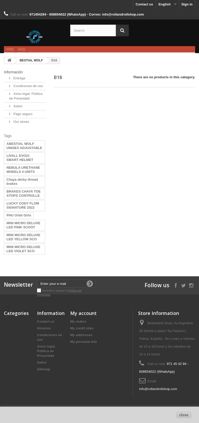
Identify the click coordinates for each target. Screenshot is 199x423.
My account (83, 313)
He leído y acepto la (55, 290)
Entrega (18, 78)
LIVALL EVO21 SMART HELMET (19, 158)
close (183, 415)
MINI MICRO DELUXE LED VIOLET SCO (23, 249)
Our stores (20, 122)
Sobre (17, 106)
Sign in (187, 4)
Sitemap (43, 369)
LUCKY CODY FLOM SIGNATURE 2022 (22, 205)
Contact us (144, 4)
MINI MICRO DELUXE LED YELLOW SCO (23, 237)
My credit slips (82, 328)
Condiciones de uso (27, 86)
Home (10, 49)
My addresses (81, 335)
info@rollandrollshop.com (158, 389)
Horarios (44, 328)
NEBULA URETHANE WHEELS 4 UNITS (23, 170)
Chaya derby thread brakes (22, 182)
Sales (21, 49)
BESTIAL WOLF (31, 60)
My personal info (83, 342)
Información (13, 72)
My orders (78, 321)
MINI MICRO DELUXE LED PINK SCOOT (23, 225)
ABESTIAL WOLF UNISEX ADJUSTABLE (24, 146)
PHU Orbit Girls (18, 215)
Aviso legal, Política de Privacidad (46, 351)
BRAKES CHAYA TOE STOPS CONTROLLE (23, 193)
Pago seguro (22, 114)
